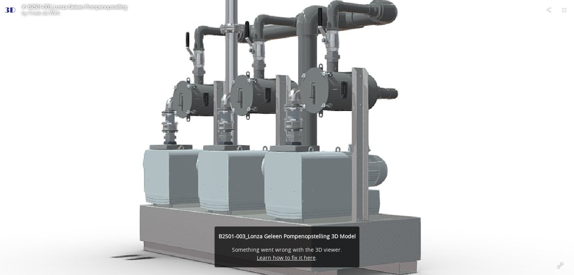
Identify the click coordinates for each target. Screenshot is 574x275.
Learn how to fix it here (286, 257)
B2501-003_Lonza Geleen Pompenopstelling (77, 6)
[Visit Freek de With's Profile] (10, 10)
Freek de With (44, 13)
